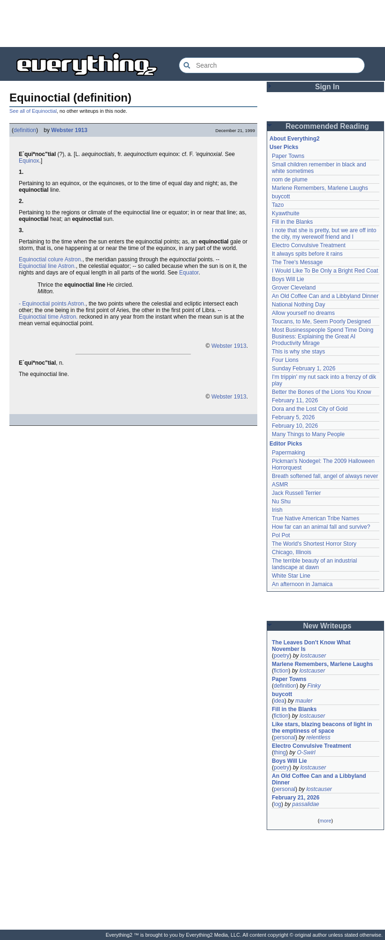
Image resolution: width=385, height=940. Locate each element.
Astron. (73, 259)
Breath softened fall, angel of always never (325, 476)
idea (279, 700)
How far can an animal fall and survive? (321, 527)
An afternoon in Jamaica (302, 584)
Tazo (278, 205)
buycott (281, 196)
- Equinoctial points (42, 303)
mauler (304, 700)
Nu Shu (281, 501)
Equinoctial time (39, 316)
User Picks (284, 147)
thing (280, 752)
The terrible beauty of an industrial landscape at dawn (314, 564)
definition (25, 130)
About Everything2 (295, 138)
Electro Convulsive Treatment (309, 245)
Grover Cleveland (294, 287)
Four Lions (285, 360)
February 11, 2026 (295, 400)
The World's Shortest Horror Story (314, 543)
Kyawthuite (286, 213)
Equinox (29, 160)
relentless (318, 737)
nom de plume (290, 179)
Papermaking (288, 452)
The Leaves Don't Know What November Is (311, 645)
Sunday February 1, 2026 (303, 368)
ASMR (280, 484)
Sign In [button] (327, 87)
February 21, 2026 (295, 797)
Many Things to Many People (308, 434)
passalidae (305, 804)
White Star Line (291, 575)
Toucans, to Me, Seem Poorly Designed (321, 321)
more (325, 820)
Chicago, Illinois (291, 552)
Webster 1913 (69, 130)
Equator (189, 272)
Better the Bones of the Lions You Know (321, 392)
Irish (277, 510)
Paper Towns (288, 156)
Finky (314, 685)
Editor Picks (286, 443)
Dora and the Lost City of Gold (309, 409)
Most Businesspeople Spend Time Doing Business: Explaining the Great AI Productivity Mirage (322, 336)
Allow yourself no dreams (303, 313)
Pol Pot (281, 535)
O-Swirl (306, 752)
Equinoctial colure (41, 259)
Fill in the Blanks (292, 222)
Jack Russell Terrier (296, 493)
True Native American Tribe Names (315, 518)
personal (284, 737)
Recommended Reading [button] (327, 126)
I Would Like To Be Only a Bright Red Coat (325, 270)
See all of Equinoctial (33, 111)
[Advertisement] (192, 23)
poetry (281, 655)
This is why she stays (298, 351)
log (277, 804)
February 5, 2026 (293, 417)
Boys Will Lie (288, 279)
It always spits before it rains (307, 254)
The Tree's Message (297, 262)
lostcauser (313, 655)
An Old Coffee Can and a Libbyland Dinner (325, 296)
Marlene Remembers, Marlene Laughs (320, 188)
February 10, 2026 (295, 426)
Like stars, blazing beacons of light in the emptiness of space (322, 727)
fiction (281, 670)
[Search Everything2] (272, 65)
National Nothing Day (298, 304)
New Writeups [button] (327, 626)
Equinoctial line (38, 266)
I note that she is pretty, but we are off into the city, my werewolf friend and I (324, 233)
